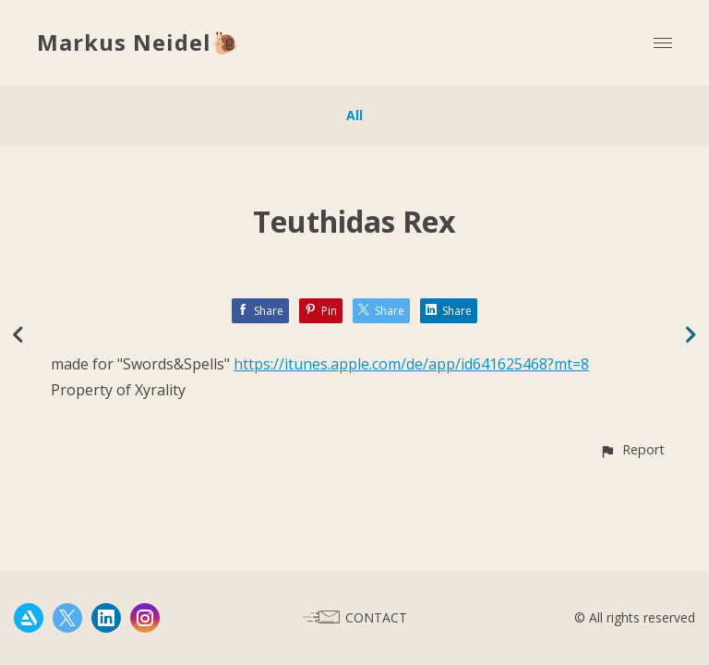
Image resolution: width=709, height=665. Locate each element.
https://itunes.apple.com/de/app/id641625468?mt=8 (411, 364)
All (354, 115)
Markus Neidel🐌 (138, 42)
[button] (632, 449)
